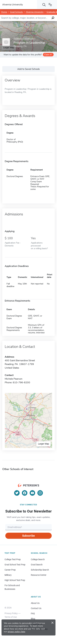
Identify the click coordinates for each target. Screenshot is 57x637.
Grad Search (37, 564)
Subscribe (28, 535)
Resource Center (38, 575)
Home (4, 12)
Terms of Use (11, 617)
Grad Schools (16, 12)
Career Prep (10, 570)
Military (8, 575)
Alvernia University (34, 12)
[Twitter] (17, 493)
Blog (33, 618)
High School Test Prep (15, 580)
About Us (35, 603)
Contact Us (36, 608)
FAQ (33, 613)
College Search (38, 559)
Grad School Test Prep (15, 564)
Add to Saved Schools (28, 69)
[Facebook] (24, 493)
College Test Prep (13, 559)
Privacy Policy (11, 613)
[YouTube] (32, 493)
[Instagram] (40, 493)
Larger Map (43, 444)
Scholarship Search (40, 570)
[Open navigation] (50, 4)
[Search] (44, 4)
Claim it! (48, 54)
